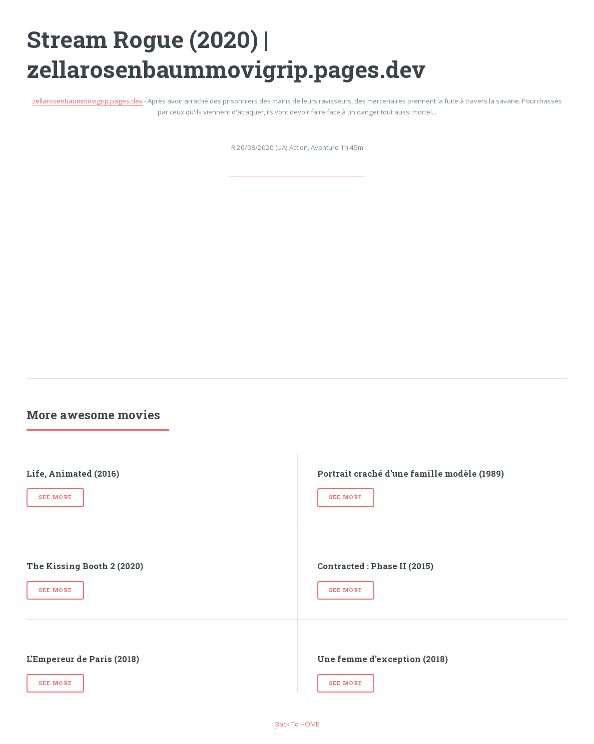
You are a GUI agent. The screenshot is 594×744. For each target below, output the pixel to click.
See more (55, 497)
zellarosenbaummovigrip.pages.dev (87, 100)
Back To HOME (297, 724)
